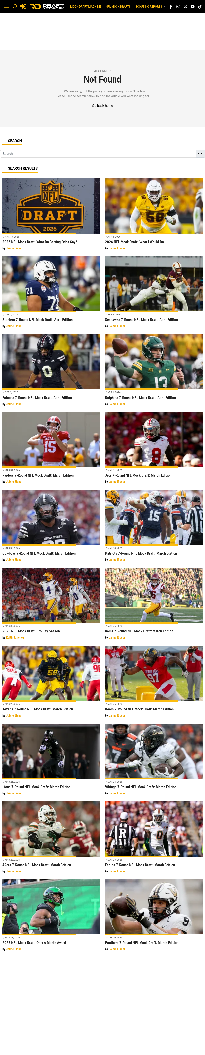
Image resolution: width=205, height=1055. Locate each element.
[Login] (23, 6)
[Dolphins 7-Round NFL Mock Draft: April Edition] (154, 372)
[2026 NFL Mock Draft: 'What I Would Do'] (154, 216)
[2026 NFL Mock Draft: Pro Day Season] (51, 606)
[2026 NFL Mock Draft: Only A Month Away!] (51, 917)
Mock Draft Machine (85, 6)
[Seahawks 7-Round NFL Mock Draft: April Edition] (154, 294)
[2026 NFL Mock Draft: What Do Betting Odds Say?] (51, 216)
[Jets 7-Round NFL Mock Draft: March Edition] (154, 450)
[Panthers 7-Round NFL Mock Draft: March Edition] (154, 917)
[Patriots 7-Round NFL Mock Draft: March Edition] (154, 528)
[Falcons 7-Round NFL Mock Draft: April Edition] (51, 372)
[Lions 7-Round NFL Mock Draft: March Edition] (51, 762)
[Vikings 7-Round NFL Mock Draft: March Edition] (154, 762)
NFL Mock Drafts (118, 6)
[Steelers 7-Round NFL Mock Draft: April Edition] (51, 294)
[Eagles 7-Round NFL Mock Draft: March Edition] (154, 839)
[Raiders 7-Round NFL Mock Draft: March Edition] (51, 450)
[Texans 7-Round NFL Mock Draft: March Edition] (51, 684)
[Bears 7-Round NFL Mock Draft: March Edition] (154, 684)
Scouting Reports (150, 6)
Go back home (102, 105)
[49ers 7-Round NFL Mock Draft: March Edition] (51, 839)
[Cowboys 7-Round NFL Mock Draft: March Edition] (51, 528)
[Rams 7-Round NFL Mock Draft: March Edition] (154, 606)
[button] (6, 6)
